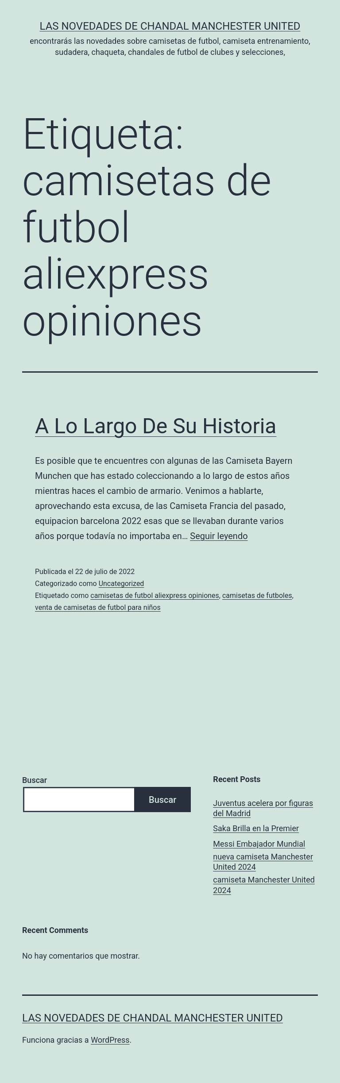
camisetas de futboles (257, 595)
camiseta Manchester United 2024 (264, 884)
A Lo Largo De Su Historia (155, 426)
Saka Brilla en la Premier (256, 828)
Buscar (34, 780)
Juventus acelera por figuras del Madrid (263, 808)
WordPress (110, 1039)
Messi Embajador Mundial (259, 843)
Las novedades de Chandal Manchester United (169, 26)
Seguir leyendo (218, 536)
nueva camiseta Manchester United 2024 (263, 861)
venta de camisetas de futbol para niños (98, 607)
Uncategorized (121, 583)
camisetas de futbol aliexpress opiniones (154, 595)
